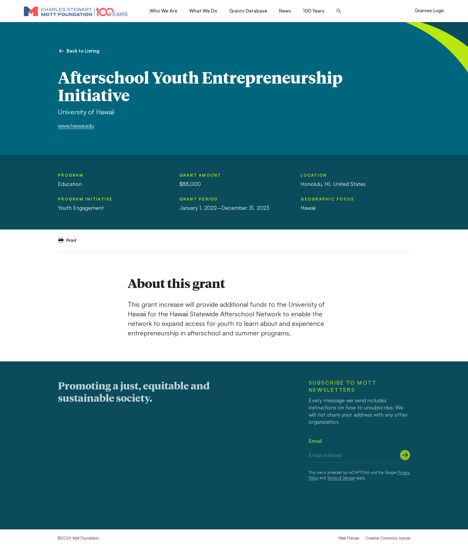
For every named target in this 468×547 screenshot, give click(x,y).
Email (315, 440)
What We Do (203, 11)
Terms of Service (341, 477)
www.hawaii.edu (76, 125)
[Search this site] (338, 11)
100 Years (313, 11)
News (285, 11)
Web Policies (348, 538)
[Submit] (405, 455)
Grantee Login (429, 10)
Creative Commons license (387, 538)
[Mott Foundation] (75, 11)
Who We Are (163, 11)
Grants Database (248, 11)
